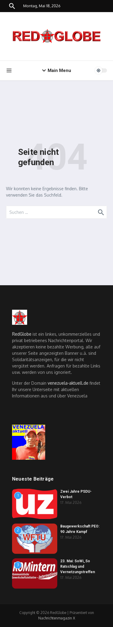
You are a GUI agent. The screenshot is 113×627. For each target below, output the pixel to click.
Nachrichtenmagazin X (56, 618)
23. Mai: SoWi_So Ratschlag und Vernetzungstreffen (77, 566)
